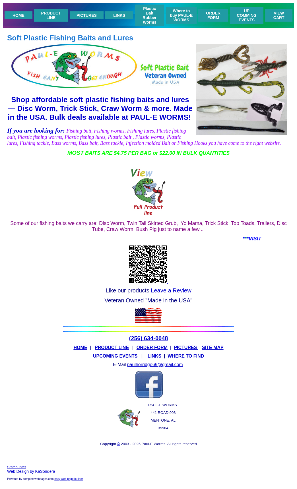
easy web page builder (68, 478)
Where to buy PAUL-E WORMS (181, 15)
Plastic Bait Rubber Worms (149, 15)
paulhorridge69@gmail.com (155, 364)
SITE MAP (213, 347)
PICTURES (87, 15)
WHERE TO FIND (186, 356)
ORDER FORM (213, 15)
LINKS (119, 15)
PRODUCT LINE (51, 15)
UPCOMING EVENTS (115, 356)
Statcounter (16, 467)
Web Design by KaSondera (31, 471)
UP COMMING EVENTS (247, 15)
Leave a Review (171, 290)
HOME (18, 15)
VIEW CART (278, 15)
